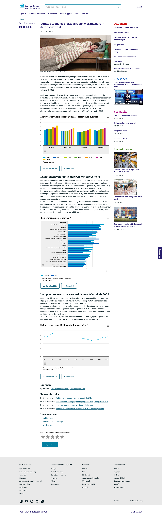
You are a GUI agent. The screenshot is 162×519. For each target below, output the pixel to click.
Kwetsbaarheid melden (122, 481)
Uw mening (160, 253)
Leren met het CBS (88, 484)
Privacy (53, 481)
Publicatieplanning (136, 501)
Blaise (21, 493)
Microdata (22, 478)
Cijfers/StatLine (24, 469)
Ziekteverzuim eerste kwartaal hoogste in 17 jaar (74, 398)
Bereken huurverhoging (27, 472)
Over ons (85, 14)
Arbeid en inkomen (36, 14)
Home (22, 19)
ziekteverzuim (48, 418)
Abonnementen (119, 487)
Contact (84, 469)
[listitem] (20, 26)
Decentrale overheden (58, 475)
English (139, 7)
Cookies (116, 475)
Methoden (22, 490)
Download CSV (50, 168)
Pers (83, 472)
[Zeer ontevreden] (42, 436)
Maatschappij (65, 14)
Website (116, 469)
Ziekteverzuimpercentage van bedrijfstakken (68, 389)
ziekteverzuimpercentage (53, 422)
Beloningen (55, 484)
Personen (54, 478)
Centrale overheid (57, 472)
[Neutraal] (52, 436)
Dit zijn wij (86, 475)
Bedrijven (54, 469)
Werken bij (86, 481)
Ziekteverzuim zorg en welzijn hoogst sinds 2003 (74, 405)
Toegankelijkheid (119, 478)
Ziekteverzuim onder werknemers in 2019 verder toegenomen (80, 409)
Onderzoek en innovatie (90, 478)
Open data (22, 475)
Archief (116, 484)
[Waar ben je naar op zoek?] (83, 7)
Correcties (85, 487)
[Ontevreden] (47, 436)
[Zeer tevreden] (62, 436)
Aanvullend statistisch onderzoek (30, 481)
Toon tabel (69, 168)
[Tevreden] (57, 436)
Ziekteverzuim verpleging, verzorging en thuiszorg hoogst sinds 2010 (82, 402)
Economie (52, 14)
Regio (77, 14)
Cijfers (22, 14)
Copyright (117, 472)
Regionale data (24, 484)
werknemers (48, 425)
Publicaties (23, 487)
